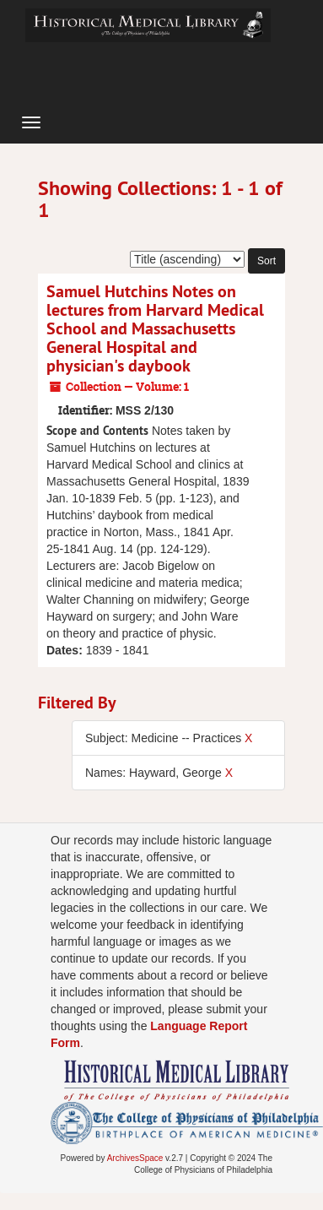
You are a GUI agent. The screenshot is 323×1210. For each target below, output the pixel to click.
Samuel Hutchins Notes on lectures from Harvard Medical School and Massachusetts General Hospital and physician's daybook (155, 328)
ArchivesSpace (135, 1158)
